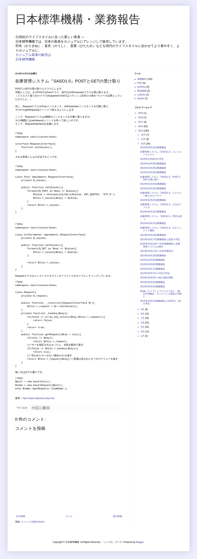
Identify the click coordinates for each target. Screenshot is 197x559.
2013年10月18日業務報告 (153, 235)
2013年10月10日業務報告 (153, 255)
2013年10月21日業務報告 (153, 223)
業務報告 (141, 79)
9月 (143, 309)
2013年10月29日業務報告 (153, 168)
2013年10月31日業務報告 (153, 147)
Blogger (140, 542)
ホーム (69, 516)
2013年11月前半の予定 (152, 159)
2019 (141, 117)
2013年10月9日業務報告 (152, 260)
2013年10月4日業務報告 (152, 282)
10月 (143, 143)
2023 (141, 113)
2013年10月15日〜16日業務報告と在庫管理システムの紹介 (160, 245)
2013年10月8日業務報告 (152, 264)
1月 (143, 336)
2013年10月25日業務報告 (153, 184)
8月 (143, 313)
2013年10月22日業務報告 (153, 211)
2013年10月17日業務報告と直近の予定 (160, 239)
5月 (143, 327)
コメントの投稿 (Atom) (32, 521)
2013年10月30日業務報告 (153, 163)
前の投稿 (117, 516)
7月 (143, 318)
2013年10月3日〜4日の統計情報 (156, 277)
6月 (143, 322)
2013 (141, 130)
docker (140, 98)
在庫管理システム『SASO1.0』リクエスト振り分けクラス (160, 194)
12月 (143, 134)
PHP (139, 83)
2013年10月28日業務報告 (153, 172)
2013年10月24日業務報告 (153, 188)
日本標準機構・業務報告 (77, 19)
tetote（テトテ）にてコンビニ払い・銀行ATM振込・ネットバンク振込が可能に (161, 294)
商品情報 (141, 90)
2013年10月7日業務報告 (152, 269)
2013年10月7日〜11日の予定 (155, 273)
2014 (141, 126)
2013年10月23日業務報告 (153, 200)
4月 (143, 331)
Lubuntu (141, 94)
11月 (143, 139)
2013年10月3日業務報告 (152, 286)
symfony (141, 87)
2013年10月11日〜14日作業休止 (156, 251)
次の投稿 (20, 516)
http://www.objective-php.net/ (39, 398)
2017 (141, 122)
